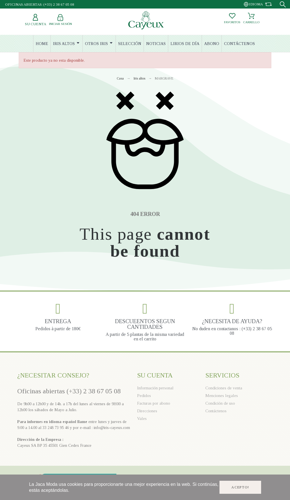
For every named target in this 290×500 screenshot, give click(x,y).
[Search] (283, 4)
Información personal (155, 388)
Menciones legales (221, 395)
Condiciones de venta (223, 388)
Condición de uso (220, 403)
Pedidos (144, 395)
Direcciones (147, 411)
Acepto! (240, 487)
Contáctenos (216, 411)
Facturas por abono (153, 403)
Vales (142, 418)
